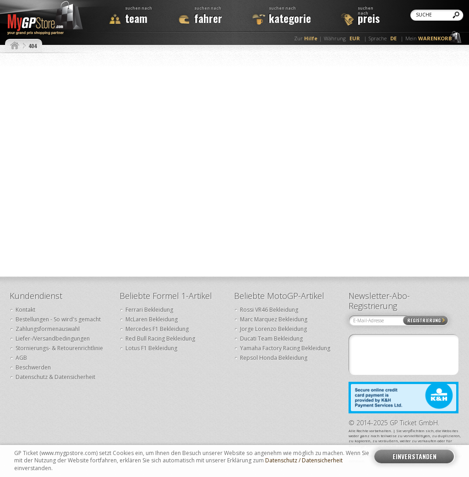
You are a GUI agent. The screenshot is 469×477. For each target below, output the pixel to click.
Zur (305, 38)
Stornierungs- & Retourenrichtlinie (59, 348)
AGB (21, 358)
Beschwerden (33, 367)
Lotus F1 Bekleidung (151, 348)
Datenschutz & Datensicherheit (55, 377)
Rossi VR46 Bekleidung (269, 310)
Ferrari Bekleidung (149, 310)
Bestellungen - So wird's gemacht (58, 319)
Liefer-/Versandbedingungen (53, 338)
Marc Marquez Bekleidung (273, 319)
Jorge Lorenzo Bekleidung (273, 329)
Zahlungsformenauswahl (48, 329)
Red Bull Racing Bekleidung (160, 338)
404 (32, 46)
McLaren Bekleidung (151, 319)
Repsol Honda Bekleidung (273, 358)
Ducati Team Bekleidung (271, 338)
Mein (428, 38)
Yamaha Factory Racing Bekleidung (285, 348)
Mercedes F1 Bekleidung (157, 329)
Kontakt (25, 310)
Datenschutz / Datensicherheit (304, 460)
